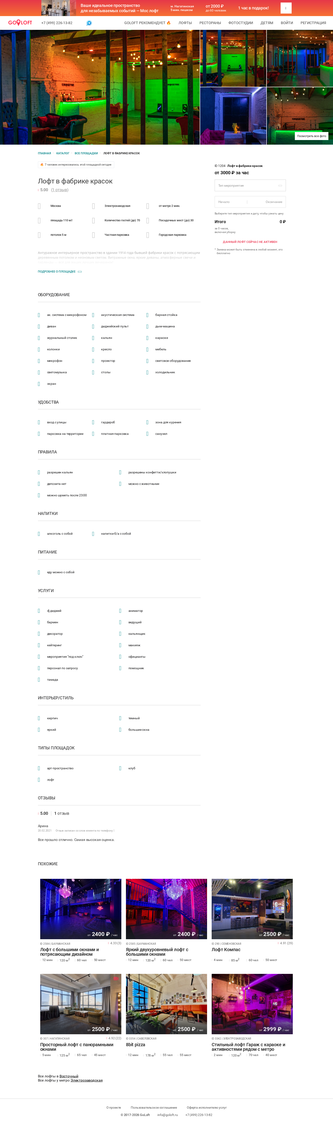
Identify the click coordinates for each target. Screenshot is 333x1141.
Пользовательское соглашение (154, 1107)
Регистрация (313, 23)
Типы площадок (56, 748)
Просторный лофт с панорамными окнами (77, 1047)
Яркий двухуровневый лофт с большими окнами (157, 952)
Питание (47, 552)
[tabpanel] (80, 909)
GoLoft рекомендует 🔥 (147, 23)
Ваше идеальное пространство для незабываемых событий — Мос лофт (120, 8)
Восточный (69, 1076)
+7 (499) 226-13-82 (56, 23)
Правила (47, 452)
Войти (287, 23)
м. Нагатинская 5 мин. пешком (182, 8)
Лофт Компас (226, 949)
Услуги (46, 590)
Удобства (48, 402)
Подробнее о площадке (57, 271)
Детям (267, 23)
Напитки (48, 513)
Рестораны (210, 23)
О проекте (113, 1107)
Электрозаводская (87, 1080)
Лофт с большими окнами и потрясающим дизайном (69, 952)
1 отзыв (59, 189)
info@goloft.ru (167, 1115)
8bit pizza (135, 1044)
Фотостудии (240, 23)
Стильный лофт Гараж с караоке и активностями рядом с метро (248, 1047)
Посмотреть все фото (311, 136)
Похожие (48, 864)
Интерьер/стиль (56, 698)
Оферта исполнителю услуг (207, 1107)
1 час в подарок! (253, 8)
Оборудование (54, 294)
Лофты (185, 23)
